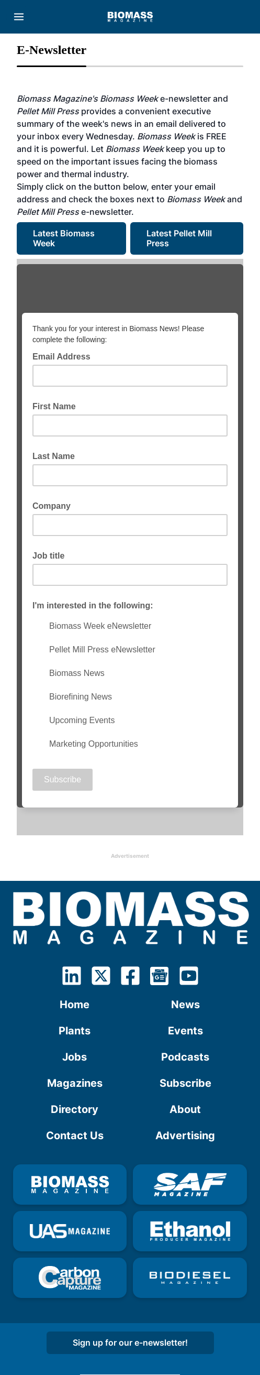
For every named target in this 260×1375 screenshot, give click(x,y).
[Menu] (18, 17)
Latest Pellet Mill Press (180, 238)
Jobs (74, 1057)
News (185, 1004)
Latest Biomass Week (65, 238)
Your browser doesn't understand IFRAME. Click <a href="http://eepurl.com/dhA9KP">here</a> (130, 547)
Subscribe (185, 1083)
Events (185, 1030)
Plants (75, 1030)
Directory (74, 1109)
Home (74, 1004)
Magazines (75, 1083)
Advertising (185, 1135)
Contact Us (75, 1135)
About (185, 1109)
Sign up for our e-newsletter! (130, 1342)
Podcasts (185, 1057)
